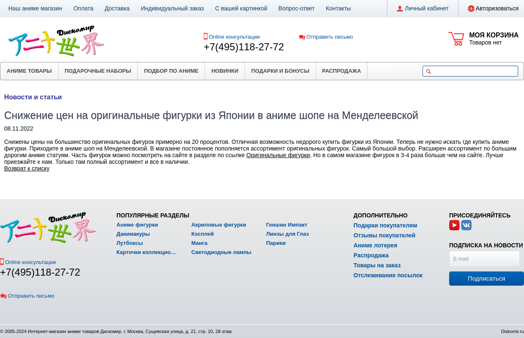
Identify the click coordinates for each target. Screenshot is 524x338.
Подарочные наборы (98, 71)
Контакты (338, 8)
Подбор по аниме (171, 71)
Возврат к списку (26, 168)
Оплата (83, 8)
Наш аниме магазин (35, 8)
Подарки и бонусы (280, 71)
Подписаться (486, 278)
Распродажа (341, 71)
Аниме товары (29, 71)
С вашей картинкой (241, 8)
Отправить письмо (326, 37)
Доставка (117, 8)
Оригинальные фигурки (278, 155)
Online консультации (234, 37)
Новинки (224, 71)
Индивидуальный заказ (172, 8)
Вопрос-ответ (297, 8)
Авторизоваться (493, 8)
